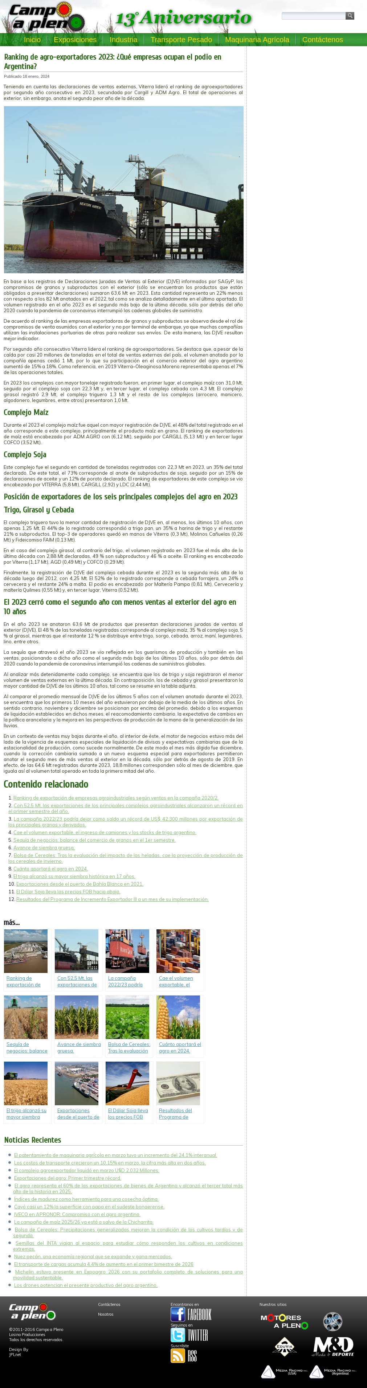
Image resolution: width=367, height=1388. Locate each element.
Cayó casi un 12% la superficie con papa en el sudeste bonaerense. (89, 1207)
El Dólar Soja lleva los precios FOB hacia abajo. (68, 891)
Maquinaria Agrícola (257, 40)
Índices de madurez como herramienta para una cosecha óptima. (86, 1199)
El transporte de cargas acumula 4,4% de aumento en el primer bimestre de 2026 (103, 1264)
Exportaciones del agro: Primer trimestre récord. (67, 1178)
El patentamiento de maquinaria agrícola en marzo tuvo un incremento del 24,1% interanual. (115, 1155)
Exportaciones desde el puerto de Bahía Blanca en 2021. (79, 884)
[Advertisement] (306, 95)
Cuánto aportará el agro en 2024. (50, 869)
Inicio (32, 40)
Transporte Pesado (181, 40)
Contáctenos (322, 40)
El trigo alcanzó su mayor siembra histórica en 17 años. (74, 876)
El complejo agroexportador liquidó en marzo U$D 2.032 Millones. (86, 1170)
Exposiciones (75, 40)
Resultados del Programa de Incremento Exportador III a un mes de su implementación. (112, 899)
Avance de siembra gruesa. (44, 847)
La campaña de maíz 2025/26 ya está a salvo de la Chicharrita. (84, 1222)
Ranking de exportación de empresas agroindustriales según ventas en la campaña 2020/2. (116, 798)
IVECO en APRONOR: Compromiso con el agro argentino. (77, 1214)
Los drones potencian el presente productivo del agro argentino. (86, 1285)
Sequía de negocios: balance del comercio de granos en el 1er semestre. (94, 840)
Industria (124, 40)
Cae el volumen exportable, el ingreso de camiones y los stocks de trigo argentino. (104, 832)
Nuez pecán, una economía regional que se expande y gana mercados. (93, 1256)
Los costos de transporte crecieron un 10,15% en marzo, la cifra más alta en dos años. (110, 1163)
